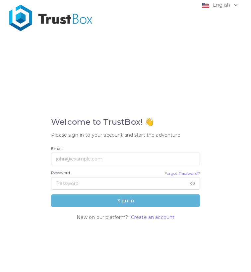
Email (57, 148)
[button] (218, 5)
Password (60, 172)
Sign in (125, 201)
